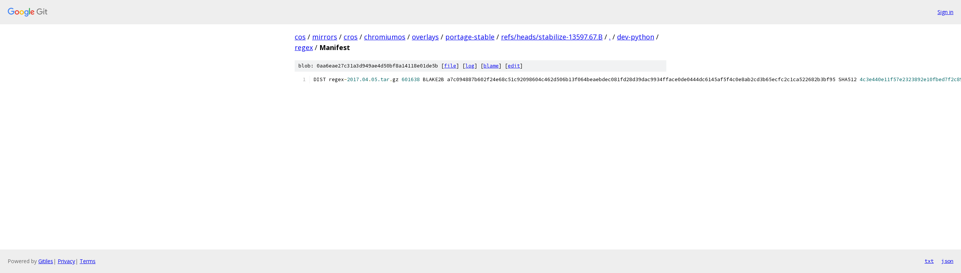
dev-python (635, 36)
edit (514, 66)
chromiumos (384, 36)
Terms (88, 261)
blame (491, 66)
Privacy (66, 261)
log (469, 66)
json (947, 260)
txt (929, 260)
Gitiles (45, 261)
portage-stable (470, 36)
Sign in (945, 12)
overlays (425, 36)
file (450, 66)
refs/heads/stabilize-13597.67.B (552, 36)
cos (300, 36)
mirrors (324, 36)
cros (351, 36)
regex (304, 47)
